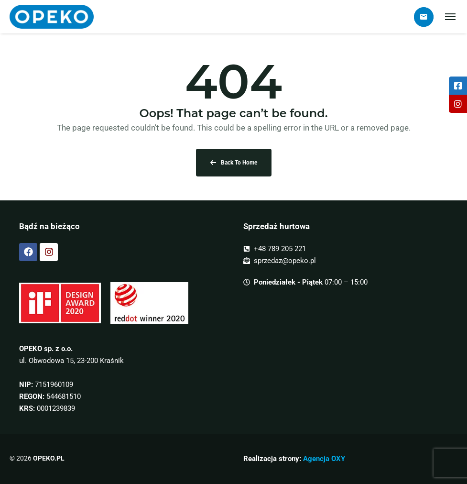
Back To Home (233, 162)
